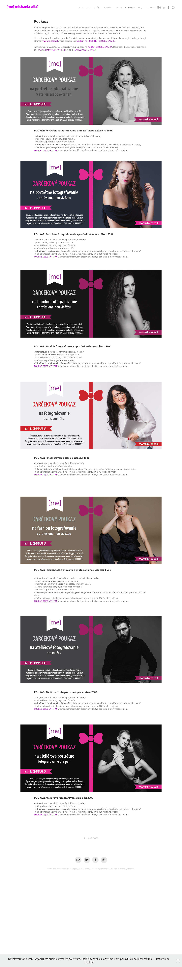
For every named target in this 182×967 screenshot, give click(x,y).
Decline (89, 962)
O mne (118, 7)
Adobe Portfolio (65, 868)
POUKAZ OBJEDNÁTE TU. (45, 150)
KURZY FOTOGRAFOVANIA (100, 47)
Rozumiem (162, 959)
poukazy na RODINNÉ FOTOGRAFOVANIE (95, 41)
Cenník (108, 7)
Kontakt (150, 7)
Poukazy (130, 7)
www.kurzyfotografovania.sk (52, 49)
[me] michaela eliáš (23, 6)
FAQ (140, 7)
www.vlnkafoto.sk (50, 41)
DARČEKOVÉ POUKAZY (85, 49)
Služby (97, 7)
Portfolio (84, 7)
